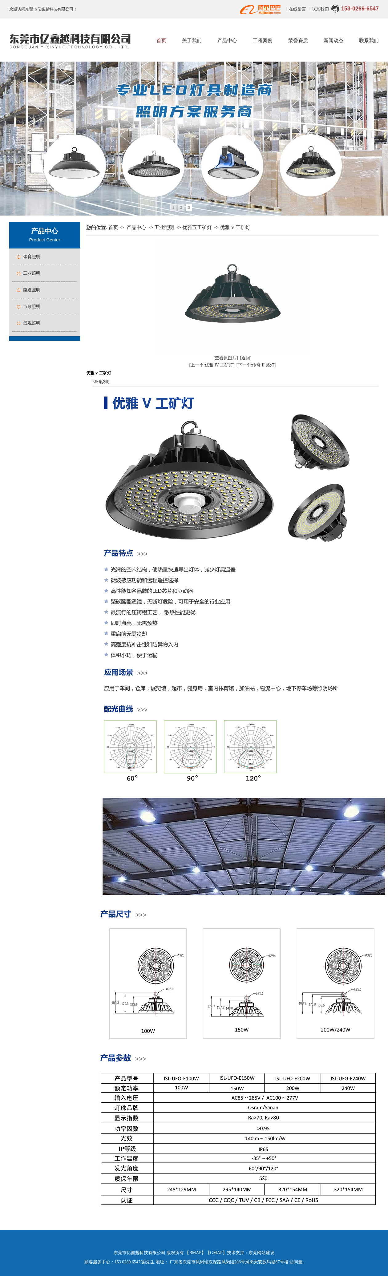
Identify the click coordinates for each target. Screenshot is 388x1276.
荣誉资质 (298, 40)
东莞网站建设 (261, 1252)
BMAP (195, 1252)
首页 (161, 40)
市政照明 (31, 306)
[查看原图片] (225, 358)
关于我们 (192, 40)
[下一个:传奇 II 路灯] (256, 365)
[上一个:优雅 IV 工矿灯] (212, 365)
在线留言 (298, 9)
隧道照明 (31, 290)
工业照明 (31, 273)
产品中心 (227, 40)
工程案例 (263, 40)
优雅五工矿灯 (197, 227)
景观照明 (31, 323)
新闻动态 (333, 40)
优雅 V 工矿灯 (235, 227)
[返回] (245, 358)
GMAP (216, 1252)
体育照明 (31, 256)
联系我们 (320, 9)
